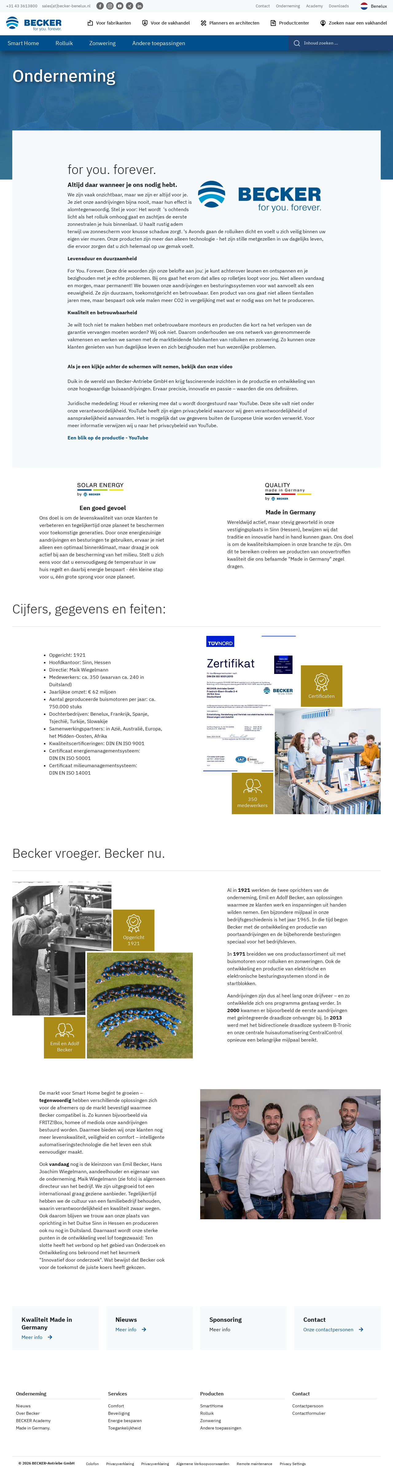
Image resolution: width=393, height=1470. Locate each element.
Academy (314, 6)
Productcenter (289, 23)
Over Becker (28, 1413)
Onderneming (288, 6)
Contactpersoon (307, 1406)
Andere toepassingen (220, 1428)
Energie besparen (125, 1420)
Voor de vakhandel (166, 23)
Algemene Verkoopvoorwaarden (202, 1463)
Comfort (116, 1406)
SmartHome (211, 1406)
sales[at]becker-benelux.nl (66, 6)
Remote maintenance (254, 1463)
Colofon (92, 1463)
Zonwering (210, 1420)
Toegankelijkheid (124, 1428)
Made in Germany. (33, 1428)
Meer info (31, 1337)
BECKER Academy (33, 1420)
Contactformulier (308, 1413)
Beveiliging (119, 1413)
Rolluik (207, 1413)
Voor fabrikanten (109, 23)
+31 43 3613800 (21, 6)
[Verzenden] (295, 43)
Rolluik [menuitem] (64, 43)
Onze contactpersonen (328, 1329)
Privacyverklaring (120, 1463)
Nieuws (23, 1406)
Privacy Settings (293, 1463)
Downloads (339, 6)
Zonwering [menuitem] (102, 43)
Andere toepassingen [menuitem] (158, 43)
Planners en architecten (229, 23)
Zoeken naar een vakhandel (353, 23)
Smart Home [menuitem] (23, 43)
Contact (263, 6)
